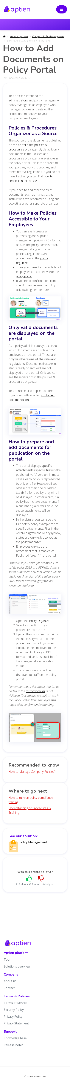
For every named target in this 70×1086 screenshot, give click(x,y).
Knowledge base (19, 36)
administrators (18, 100)
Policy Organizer (40, 621)
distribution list (35, 691)
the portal (19, 145)
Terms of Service (15, 1003)
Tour (7, 959)
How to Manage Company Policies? (32, 772)
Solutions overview (17, 966)
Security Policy (14, 1010)
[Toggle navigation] (61, 9)
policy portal (24, 276)
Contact (9, 988)
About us (10, 981)
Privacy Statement (16, 1023)
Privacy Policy (13, 1017)
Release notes (13, 1045)
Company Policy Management (48, 36)
